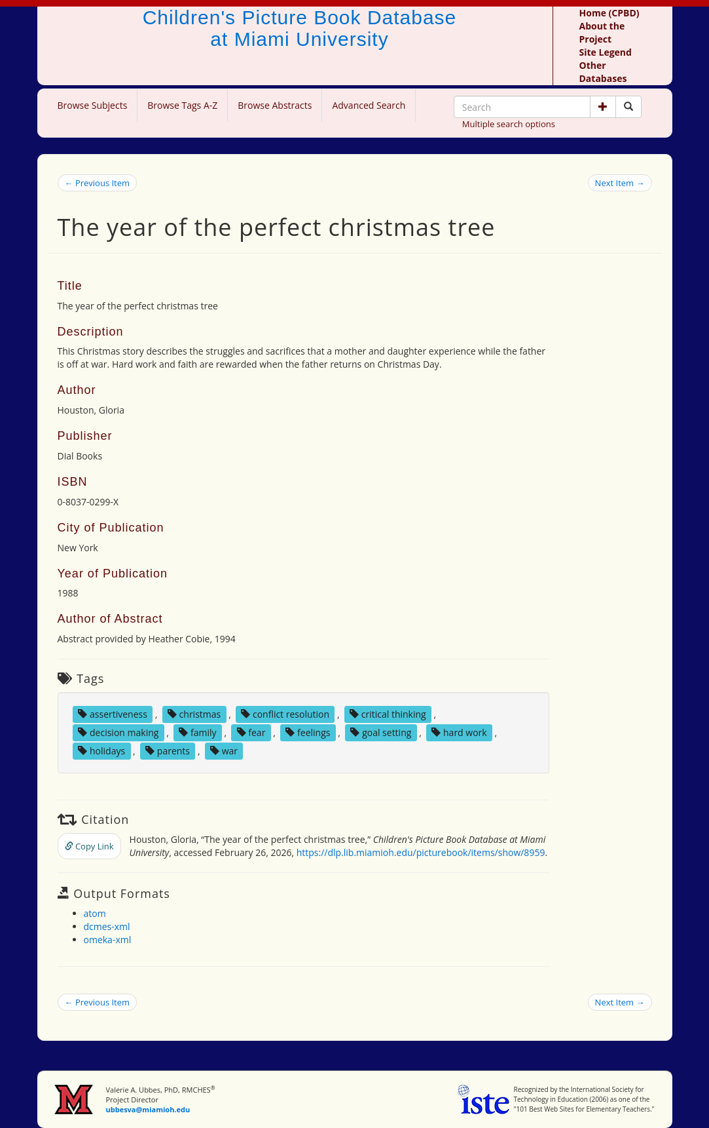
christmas (194, 714)
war (224, 751)
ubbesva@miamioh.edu (147, 1109)
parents (167, 751)
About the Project (602, 32)
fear (251, 732)
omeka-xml (108, 939)
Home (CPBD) (609, 13)
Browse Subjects (93, 105)
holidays (101, 751)
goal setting (380, 732)
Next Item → (620, 183)
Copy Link (89, 846)
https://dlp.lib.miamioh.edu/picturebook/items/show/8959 (421, 852)
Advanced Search (368, 105)
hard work (458, 732)
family (197, 732)
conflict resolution (285, 714)
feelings (307, 732)
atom (95, 913)
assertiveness (112, 714)
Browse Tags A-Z (182, 105)
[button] (603, 107)
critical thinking (388, 714)
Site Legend (605, 52)
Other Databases (603, 72)
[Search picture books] (628, 107)
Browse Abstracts (275, 105)
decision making (118, 732)
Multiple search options (508, 124)
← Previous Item (97, 183)
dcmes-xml (107, 926)
